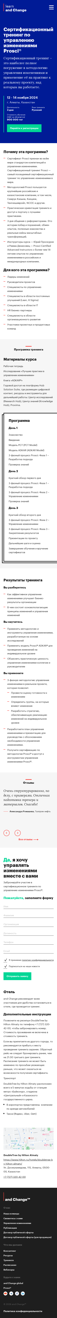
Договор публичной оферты (18, 1232)
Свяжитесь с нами (13, 1218)
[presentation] (6, 833)
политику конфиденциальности (38, 959)
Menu (51, 7)
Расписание (9, 1265)
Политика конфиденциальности (22, 1311)
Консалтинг (9, 1251)
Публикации (10, 1228)
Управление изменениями (17, 1223)
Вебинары (8, 1270)
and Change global (13, 1283)
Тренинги (8, 1260)
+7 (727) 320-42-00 (14, 1176)
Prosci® (7, 1288)
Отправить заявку (17, 976)
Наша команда (11, 1214)
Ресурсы (8, 1255)
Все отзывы (26, 839)
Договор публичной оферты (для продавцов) (27, 1237)
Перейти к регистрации (24, 128)
